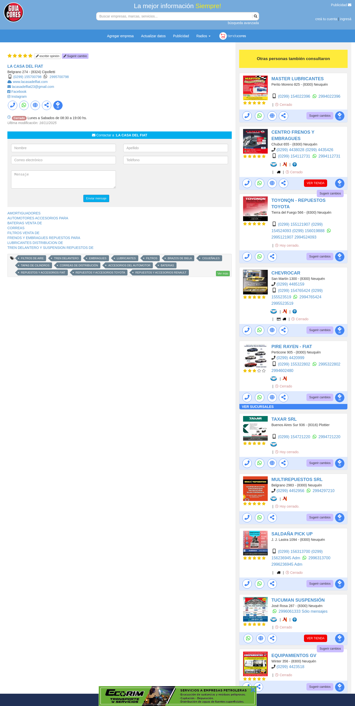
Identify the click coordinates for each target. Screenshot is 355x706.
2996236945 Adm (286, 564)
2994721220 (329, 437)
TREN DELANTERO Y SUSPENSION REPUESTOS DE (50, 248)
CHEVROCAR (285, 273)
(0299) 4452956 (290, 491)
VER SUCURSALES (258, 407)
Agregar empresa (120, 36)
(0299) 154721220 (294, 437)
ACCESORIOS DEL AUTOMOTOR (129, 265)
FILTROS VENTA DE (23, 233)
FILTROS (152, 258)
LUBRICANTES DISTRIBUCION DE (35, 243)
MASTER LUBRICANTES (297, 78)
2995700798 (59, 77)
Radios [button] (203, 36)
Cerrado (283, 105)
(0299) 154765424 (294, 291)
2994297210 (324, 491)
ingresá (345, 19)
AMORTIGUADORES (23, 213)
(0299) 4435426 (319, 150)
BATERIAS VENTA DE (24, 223)
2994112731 (329, 156)
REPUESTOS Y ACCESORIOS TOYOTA (100, 272)
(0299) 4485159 (290, 284)
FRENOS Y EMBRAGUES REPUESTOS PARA (43, 238)
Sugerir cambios (320, 115)
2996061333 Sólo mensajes (303, 611)
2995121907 (282, 237)
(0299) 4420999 (290, 358)
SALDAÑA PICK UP (292, 533)
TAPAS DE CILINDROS (35, 265)
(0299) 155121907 (294, 224)
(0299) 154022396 (294, 96)
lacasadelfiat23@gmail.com (33, 87)
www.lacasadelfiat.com (30, 82)
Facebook (18, 92)
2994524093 (305, 237)
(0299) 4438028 (290, 150)
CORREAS (15, 228)
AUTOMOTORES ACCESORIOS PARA (37, 218)
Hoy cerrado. (287, 245)
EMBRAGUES (97, 258)
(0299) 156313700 (294, 551)
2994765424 (310, 297)
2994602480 (282, 371)
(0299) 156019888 (309, 231)
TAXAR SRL (284, 419)
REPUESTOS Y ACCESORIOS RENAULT (160, 272)
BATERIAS (167, 265)
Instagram (19, 96)
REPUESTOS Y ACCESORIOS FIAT (43, 272)
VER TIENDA (315, 183)
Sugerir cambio (75, 56)
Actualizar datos (153, 36)
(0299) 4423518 (290, 667)
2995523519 (282, 303)
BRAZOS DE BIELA (180, 258)
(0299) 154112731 (294, 156)
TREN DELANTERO (66, 258)
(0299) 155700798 (27, 77)
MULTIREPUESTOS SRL (297, 479)
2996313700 (319, 558)
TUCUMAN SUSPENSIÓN (298, 600)
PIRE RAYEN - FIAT (291, 346)
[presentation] (160, 180)
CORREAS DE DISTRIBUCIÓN (79, 265)
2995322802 (329, 364)
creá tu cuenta (326, 19)
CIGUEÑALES (211, 258)
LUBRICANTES (126, 258)
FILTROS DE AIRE (32, 258)
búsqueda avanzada (243, 23)
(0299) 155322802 (294, 364)
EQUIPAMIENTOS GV (293, 655)
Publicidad (341, 5)
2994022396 (329, 96)
